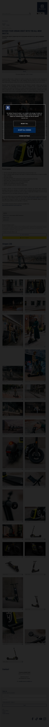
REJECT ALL (24, 123)
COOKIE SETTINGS (24, 136)
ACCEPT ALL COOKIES (24, 130)
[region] (24, 122)
